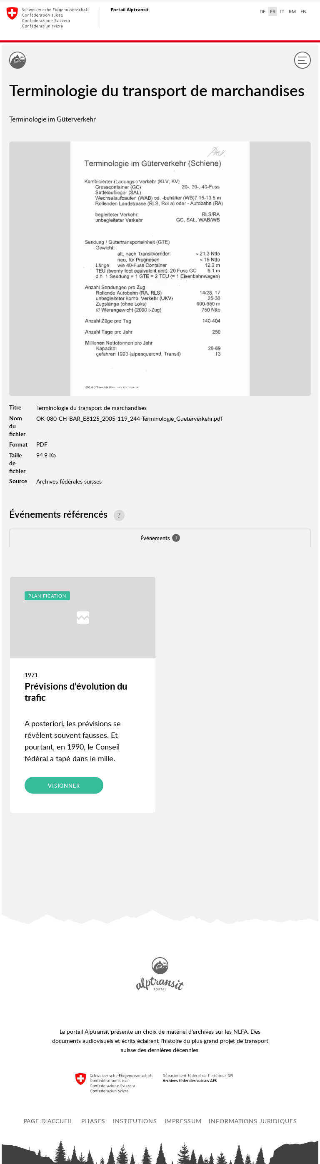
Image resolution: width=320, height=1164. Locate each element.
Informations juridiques (253, 1121)
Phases (93, 1121)
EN (303, 11)
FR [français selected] (272, 11)
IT (282, 11)
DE (262, 11)
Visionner (64, 785)
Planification (47, 596)
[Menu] (302, 60)
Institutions (135, 1121)
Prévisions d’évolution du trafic (76, 691)
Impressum (183, 1121)
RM (292, 11)
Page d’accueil (48, 1121)
